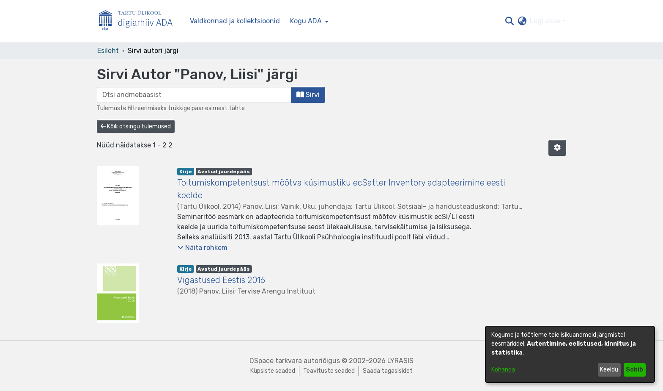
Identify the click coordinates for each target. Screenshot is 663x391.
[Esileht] (139, 21)
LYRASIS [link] (400, 361)
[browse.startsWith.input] (194, 95)
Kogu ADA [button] (306, 21)
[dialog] (570, 354)
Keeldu (609, 369)
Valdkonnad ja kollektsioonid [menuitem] (235, 21)
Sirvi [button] (308, 95)
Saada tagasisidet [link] (388, 370)
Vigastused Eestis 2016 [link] (221, 280)
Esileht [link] (108, 51)
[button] (509, 21)
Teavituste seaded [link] (329, 370)
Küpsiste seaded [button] (272, 370)
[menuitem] (308, 21)
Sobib (634, 369)
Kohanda (503, 369)
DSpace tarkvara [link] (275, 361)
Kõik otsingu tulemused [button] (136, 126)
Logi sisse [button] (546, 21)
